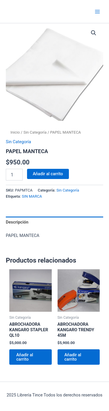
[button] (93, 33)
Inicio (15, 132)
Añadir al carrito (48, 173)
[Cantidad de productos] (14, 174)
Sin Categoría (35, 132)
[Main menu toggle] (97, 11)
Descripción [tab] (17, 222)
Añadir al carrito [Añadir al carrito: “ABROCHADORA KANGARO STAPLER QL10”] (24, 357)
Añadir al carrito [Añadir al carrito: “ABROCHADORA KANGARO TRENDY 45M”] (73, 357)
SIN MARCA (32, 196)
